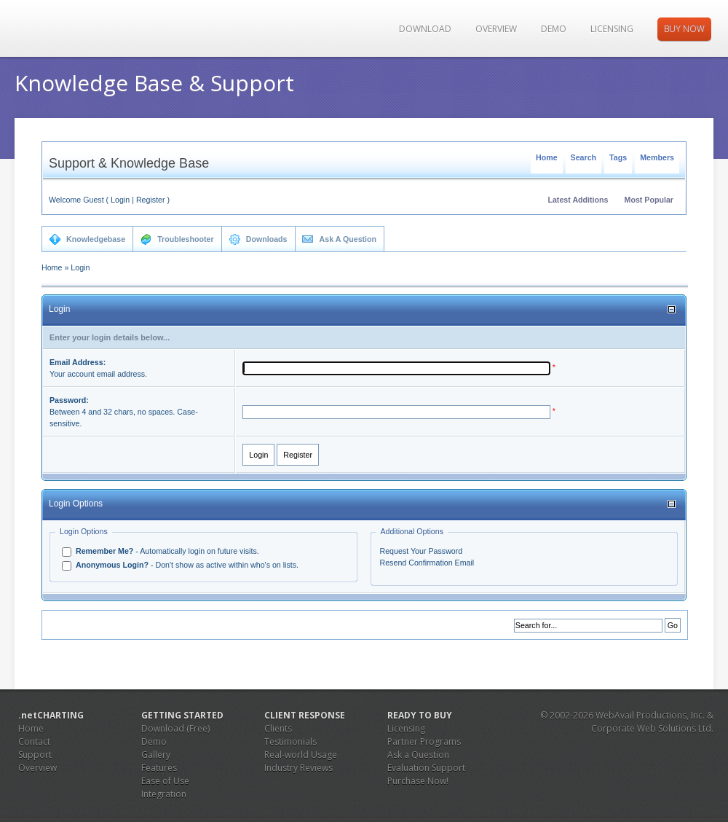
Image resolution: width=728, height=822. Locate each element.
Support (35, 754)
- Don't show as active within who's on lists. (186, 564)
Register (150, 199)
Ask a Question (418, 754)
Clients (278, 728)
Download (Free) (175, 728)
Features (159, 768)
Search (584, 157)
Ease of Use (165, 781)
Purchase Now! (417, 781)
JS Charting (89, 28)
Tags (618, 157)
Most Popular (649, 199)
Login (120, 199)
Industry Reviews (298, 768)
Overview (496, 29)
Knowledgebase (87, 239)
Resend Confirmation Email (427, 562)
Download (425, 29)
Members (657, 157)
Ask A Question (339, 239)
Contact (34, 741)
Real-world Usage (300, 754)
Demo (553, 29)
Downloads (258, 239)
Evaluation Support (426, 768)
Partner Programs (424, 741)
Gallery (155, 754)
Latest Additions (577, 199)
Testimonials (290, 741)
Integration (163, 794)
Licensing (611, 29)
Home (547, 157)
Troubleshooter (177, 239)
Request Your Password (421, 551)
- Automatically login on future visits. (166, 551)
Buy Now (684, 29)
